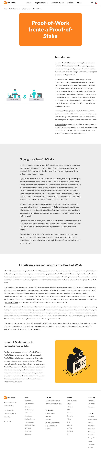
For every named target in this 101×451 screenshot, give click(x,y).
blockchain (85, 69)
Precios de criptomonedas (53, 404)
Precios (70, 3)
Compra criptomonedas (53, 400)
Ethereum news (29, 404)
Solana (69, 419)
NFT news (28, 428)
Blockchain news (30, 419)
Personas (48, 416)
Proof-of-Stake (60, 124)
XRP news (28, 407)
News (29, 3)
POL (68, 434)
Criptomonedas (40, 3)
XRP (68, 410)
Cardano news (29, 410)
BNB (68, 422)
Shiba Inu (69, 425)
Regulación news (30, 425)
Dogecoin (70, 416)
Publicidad (91, 400)
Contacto (91, 416)
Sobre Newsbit (92, 419)
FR (10, 421)
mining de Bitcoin (11, 302)
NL (4, 421)
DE (7, 421)
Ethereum (7, 382)
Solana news (28, 413)
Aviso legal (91, 429)
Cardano (69, 413)
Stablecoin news (29, 422)
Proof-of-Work (67, 63)
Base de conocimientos (53, 422)
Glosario (48, 419)
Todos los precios (72, 400)
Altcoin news (28, 416)
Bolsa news (28, 434)
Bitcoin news (28, 400)
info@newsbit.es (8, 405)
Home (5, 9)
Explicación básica (14, 9)
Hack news (28, 431)
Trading (48, 429)
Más (78, 3)
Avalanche (70, 431)
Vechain (69, 428)
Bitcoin (57, 63)
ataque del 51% (49, 207)
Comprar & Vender (57, 3)
